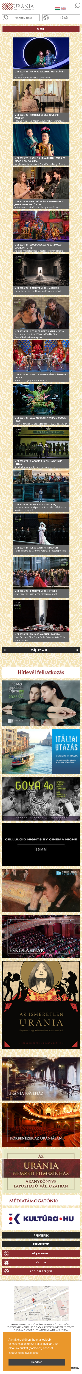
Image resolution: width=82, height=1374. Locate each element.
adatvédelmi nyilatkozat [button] (23, 1352)
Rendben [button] (36, 1362)
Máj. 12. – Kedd (41, 650)
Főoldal (41, 1262)
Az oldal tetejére (41, 1271)
